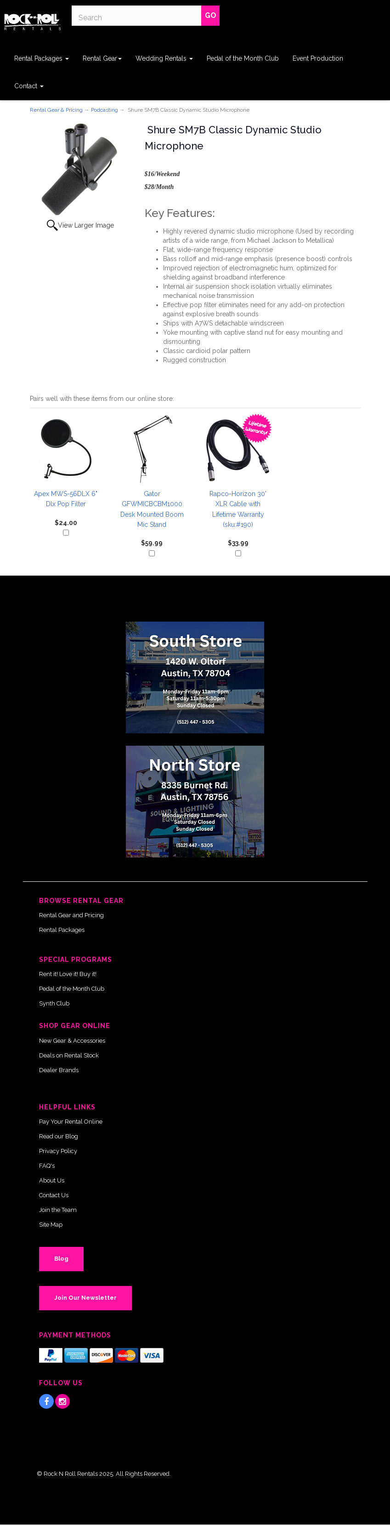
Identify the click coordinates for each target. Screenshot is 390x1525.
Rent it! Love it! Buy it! (67, 974)
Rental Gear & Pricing (56, 110)
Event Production (318, 58)
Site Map (50, 1224)
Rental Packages (41, 58)
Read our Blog (58, 1136)
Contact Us (53, 1195)
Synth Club (54, 1003)
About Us (51, 1180)
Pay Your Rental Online (70, 1121)
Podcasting (104, 110)
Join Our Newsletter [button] (85, 1297)
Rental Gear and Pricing (71, 915)
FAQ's (47, 1165)
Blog (61, 1258)
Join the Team (58, 1209)
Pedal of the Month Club (243, 58)
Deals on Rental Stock (69, 1055)
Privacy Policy (58, 1151)
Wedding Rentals (164, 58)
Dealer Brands (59, 1070)
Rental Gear (102, 58)
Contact (29, 86)
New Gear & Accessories (72, 1040)
